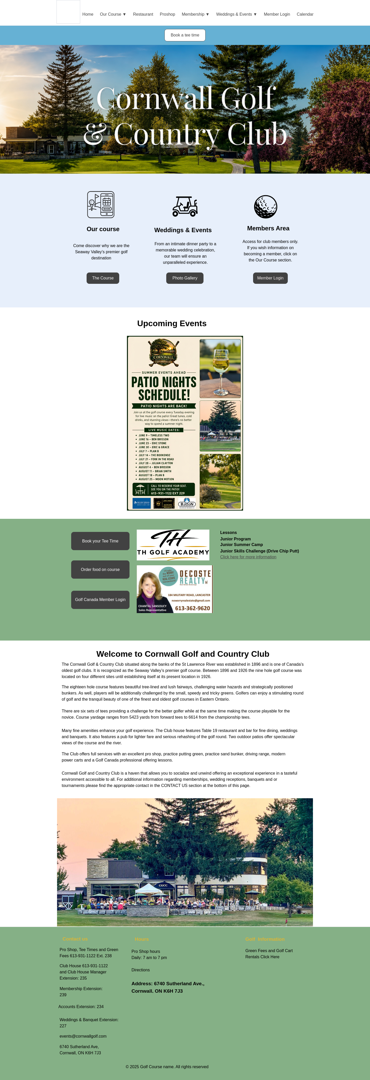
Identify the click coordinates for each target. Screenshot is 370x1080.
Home (88, 14)
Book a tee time (185, 35)
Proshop (167, 14)
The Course (103, 278)
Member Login (277, 14)
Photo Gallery (184, 278)
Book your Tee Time (100, 541)
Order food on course (100, 569)
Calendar (305, 14)
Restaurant (143, 14)
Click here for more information (248, 557)
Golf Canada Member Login (100, 599)
